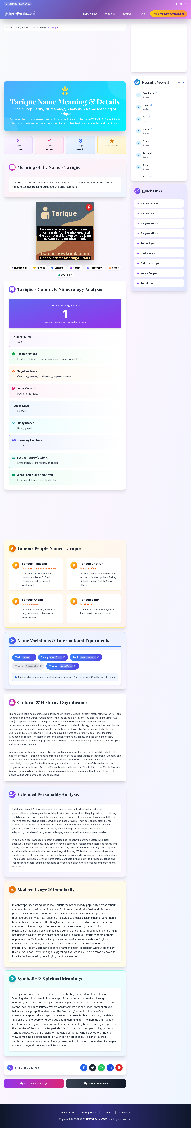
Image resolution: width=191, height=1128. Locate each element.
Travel (141, 13)
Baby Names (90, 13)
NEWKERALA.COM (96, 1119)
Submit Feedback (96, 1083)
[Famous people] (39, 267)
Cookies (108, 1112)
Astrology (109, 13)
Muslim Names (40, 27)
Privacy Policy (89, 1112)
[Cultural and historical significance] (75, 267)
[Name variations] (57, 267)
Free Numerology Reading (169, 13)
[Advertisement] (65, 55)
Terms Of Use (67, 1112)
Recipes (126, 13)
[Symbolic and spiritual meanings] (64, 274)
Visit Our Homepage (33, 1083)
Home (9, 27)
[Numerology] (19, 267)
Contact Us (124, 1112)
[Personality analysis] (94, 267)
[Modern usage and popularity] (114, 267)
